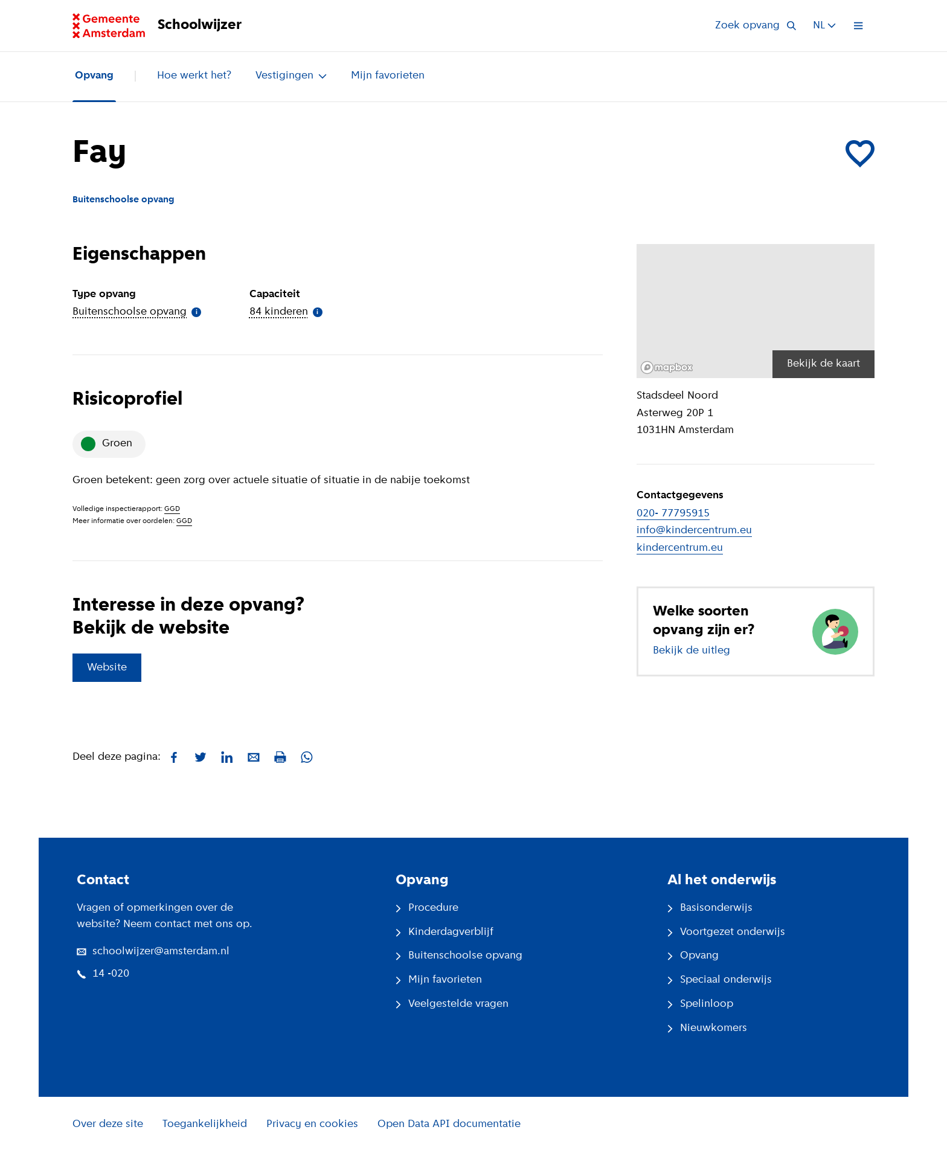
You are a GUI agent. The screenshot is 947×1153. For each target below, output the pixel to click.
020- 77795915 (673, 513)
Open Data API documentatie (449, 1124)
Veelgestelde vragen (452, 1004)
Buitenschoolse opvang (459, 956)
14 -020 (103, 974)
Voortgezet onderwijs (726, 932)
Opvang (94, 76)
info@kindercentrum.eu (694, 530)
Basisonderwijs (710, 908)
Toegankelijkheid (204, 1124)
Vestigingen (291, 76)
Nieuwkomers (707, 1028)
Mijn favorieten (388, 76)
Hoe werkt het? (194, 76)
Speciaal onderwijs (719, 980)
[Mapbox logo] (666, 367)
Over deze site (107, 1124)
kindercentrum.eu (680, 548)
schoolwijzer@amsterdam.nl (153, 951)
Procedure (427, 908)
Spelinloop (700, 1004)
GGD (172, 509)
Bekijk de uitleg (691, 651)
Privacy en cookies (312, 1124)
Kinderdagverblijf (444, 932)
